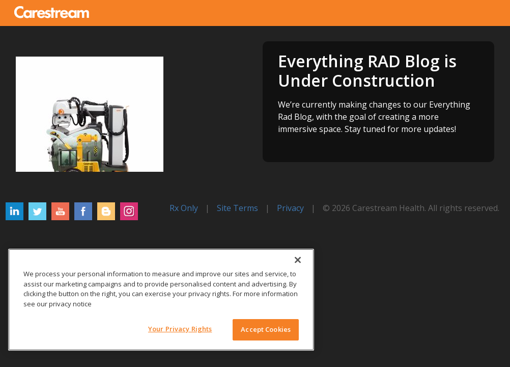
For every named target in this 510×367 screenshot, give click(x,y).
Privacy (290, 208)
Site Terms (237, 208)
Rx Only (183, 208)
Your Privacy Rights (180, 328)
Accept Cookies (266, 329)
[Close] (298, 260)
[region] (161, 300)
